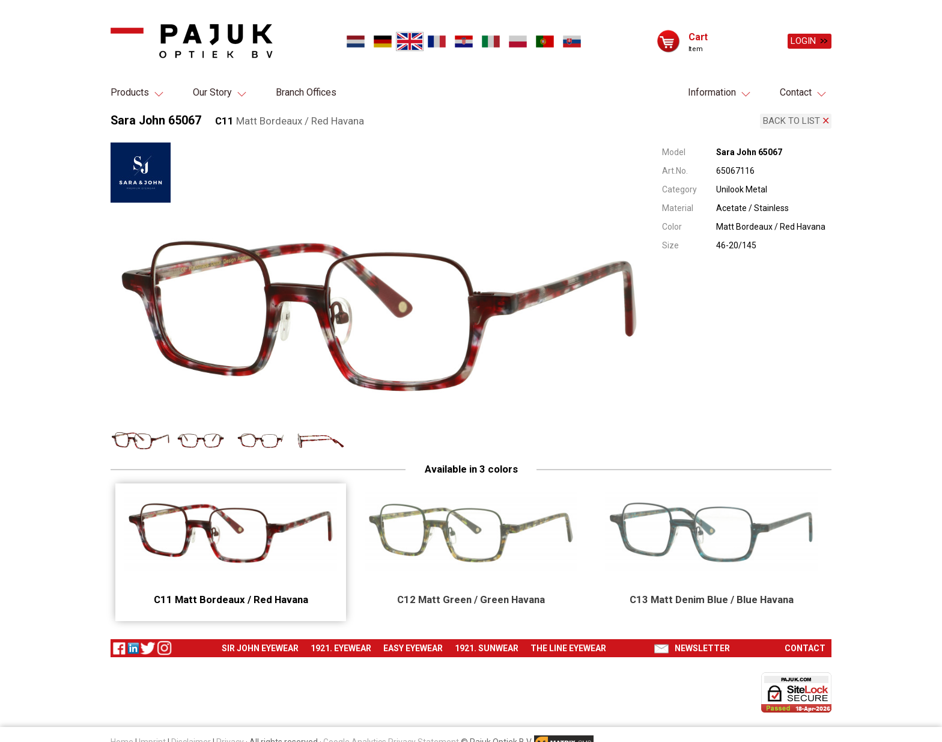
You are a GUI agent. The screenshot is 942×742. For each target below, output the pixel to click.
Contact (796, 92)
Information (712, 92)
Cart (698, 36)
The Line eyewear (568, 646)
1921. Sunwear (486, 646)
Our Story (212, 92)
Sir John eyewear (260, 646)
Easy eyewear (413, 646)
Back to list (791, 120)
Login (803, 40)
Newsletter (702, 646)
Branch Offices (306, 92)
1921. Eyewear (341, 646)
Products (130, 92)
